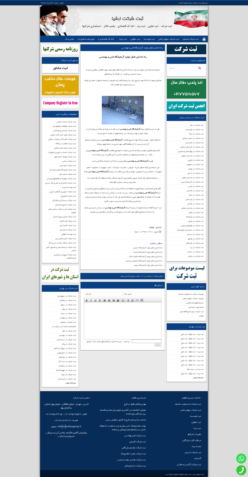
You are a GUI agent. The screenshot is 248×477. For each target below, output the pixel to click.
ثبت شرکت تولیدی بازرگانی (134, 447)
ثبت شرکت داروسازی (68, 165)
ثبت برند (123, 39)
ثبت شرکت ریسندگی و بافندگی (64, 200)
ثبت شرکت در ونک (69, 343)
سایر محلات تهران (198, 377)
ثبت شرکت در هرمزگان (195, 243)
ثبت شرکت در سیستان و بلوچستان (190, 229)
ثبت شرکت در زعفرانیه (67, 365)
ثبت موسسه (149, 39)
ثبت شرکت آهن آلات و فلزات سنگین (62, 139)
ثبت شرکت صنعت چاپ (67, 174)
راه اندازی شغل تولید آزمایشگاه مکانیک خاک (145, 256)
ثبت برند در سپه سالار (195, 369)
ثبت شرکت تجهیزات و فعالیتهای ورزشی (61, 178)
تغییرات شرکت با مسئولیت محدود (191, 294)
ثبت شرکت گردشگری (68, 221)
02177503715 (53, 414)
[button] (86, 300)
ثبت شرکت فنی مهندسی (135, 435)
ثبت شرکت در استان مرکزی (193, 138)
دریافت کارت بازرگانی (191, 440)
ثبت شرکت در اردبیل (195, 173)
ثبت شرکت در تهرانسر (67, 335)
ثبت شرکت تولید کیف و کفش (65, 147)
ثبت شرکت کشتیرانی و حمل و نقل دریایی (60, 182)
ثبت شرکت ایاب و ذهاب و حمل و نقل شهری (62, 211)
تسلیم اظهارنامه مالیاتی (195, 302)
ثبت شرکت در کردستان (195, 199)
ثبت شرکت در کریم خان (67, 378)
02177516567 (72, 414)
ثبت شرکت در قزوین (196, 160)
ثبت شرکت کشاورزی (68, 196)
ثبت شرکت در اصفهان (195, 164)
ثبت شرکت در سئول (68, 304)
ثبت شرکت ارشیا (180, 474)
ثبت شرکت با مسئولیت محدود (188, 404)
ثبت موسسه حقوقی (68, 234)
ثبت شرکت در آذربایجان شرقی (192, 146)
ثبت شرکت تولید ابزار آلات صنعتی (63, 134)
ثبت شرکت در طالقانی (68, 300)
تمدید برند (196, 446)
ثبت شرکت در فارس (196, 186)
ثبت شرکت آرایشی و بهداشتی (64, 130)
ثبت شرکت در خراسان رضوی (193, 155)
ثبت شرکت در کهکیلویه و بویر (192, 225)
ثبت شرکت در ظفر (69, 330)
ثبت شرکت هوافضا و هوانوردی (64, 126)
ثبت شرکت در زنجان (196, 256)
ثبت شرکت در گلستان (195, 190)
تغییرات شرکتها (194, 434)
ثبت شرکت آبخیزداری (68, 225)
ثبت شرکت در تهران (196, 168)
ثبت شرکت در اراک (196, 133)
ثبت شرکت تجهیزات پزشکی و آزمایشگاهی (65, 256)
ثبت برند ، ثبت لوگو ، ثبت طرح (192, 334)
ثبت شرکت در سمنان (195, 251)
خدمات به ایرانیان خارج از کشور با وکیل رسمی (126, 420)
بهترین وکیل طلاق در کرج (135, 404)
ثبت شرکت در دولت (68, 374)
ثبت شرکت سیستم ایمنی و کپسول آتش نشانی (61, 249)
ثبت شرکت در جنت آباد (67, 361)
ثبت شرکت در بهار (69, 309)
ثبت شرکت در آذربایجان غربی (192, 181)
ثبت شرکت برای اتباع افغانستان (192, 311)
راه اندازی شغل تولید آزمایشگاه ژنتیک (148, 252)
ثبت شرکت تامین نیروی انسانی (64, 216)
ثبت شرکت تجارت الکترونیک (133, 454)
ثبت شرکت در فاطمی (68, 322)
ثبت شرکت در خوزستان (195, 129)
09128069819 (62, 420)
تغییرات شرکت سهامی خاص (193, 298)
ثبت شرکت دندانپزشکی (135, 466)
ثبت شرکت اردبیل (193, 452)
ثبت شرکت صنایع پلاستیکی (65, 204)
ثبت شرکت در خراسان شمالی (192, 208)
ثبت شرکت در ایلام (196, 195)
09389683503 (66, 436)
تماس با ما (69, 39)
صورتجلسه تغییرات (86, 39)
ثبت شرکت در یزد (197, 247)
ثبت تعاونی (135, 39)
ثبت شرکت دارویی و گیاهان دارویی (62, 191)
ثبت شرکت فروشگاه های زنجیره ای (63, 169)
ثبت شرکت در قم (197, 125)
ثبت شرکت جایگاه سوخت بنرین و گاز (62, 242)
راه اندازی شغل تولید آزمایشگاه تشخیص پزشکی (144, 260)
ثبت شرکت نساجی (69, 161)
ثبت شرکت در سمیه (68, 313)
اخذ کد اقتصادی (107, 39)
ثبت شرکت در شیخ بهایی (66, 352)
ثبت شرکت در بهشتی (68, 317)
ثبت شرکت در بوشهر (196, 238)
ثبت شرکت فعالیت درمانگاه (66, 143)
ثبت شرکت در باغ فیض (67, 357)
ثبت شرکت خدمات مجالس (66, 121)
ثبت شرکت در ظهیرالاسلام (66, 370)
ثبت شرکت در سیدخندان (66, 339)
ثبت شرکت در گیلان (196, 212)
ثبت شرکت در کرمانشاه (195, 216)
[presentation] (87, 300)
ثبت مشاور (60, 68)
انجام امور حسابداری (196, 307)
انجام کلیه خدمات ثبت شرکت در (64, 326)
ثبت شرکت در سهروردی (67, 295)
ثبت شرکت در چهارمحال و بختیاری (191, 151)
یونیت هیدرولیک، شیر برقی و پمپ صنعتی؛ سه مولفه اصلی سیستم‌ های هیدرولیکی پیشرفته (123, 427)
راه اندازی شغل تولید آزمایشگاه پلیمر (148, 265)
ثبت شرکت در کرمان (196, 221)
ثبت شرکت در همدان (195, 203)
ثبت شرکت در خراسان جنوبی (193, 177)
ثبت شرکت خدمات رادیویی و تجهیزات (62, 152)
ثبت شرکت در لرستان (195, 234)
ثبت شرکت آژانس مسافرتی (189, 464)
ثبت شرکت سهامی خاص (168, 39)
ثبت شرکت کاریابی (137, 441)
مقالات (201, 315)
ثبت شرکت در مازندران (195, 142)
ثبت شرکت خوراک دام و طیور (65, 156)
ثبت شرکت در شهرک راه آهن (65, 348)
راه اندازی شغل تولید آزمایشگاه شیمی (148, 247)
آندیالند (197, 458)
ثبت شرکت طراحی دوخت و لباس (131, 460)
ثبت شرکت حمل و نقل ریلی (65, 238)
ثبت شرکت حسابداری (68, 229)
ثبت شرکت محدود (191, 39)
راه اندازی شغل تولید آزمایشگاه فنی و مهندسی (142, 48)
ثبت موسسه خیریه (69, 187)
